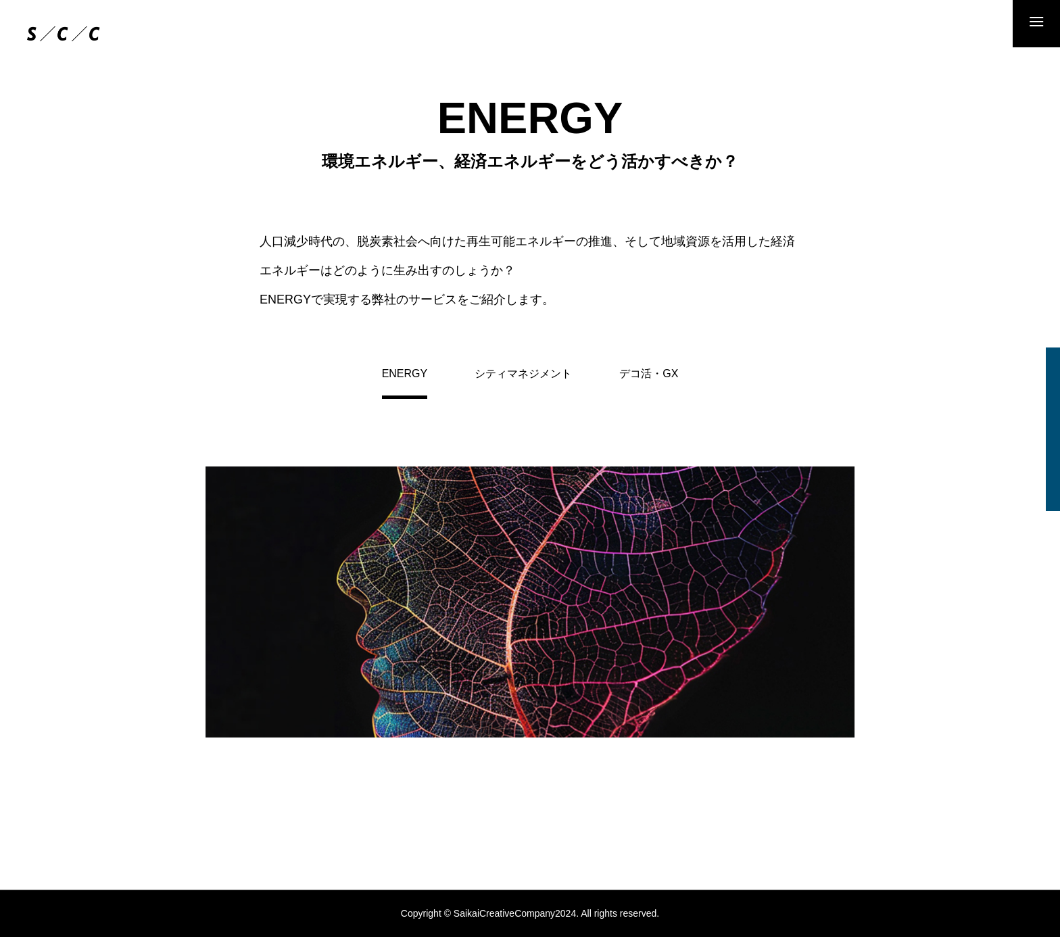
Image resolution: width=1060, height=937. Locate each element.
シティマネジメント (523, 373)
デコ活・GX (648, 373)
